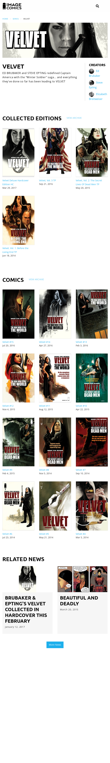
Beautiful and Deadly (79, 600)
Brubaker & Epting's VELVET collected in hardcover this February (26, 609)
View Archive (74, 117)
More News (55, 644)
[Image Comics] (12, 6)
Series (16, 19)
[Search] (97, 6)
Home (5, 19)
